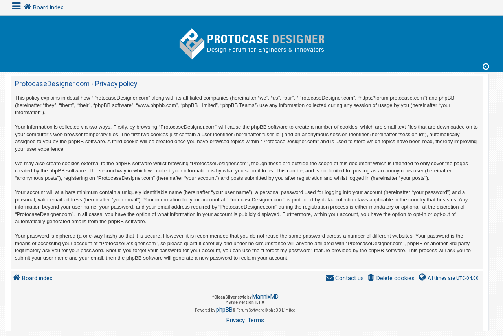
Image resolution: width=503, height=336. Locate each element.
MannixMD (265, 296)
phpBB (224, 309)
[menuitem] (391, 278)
